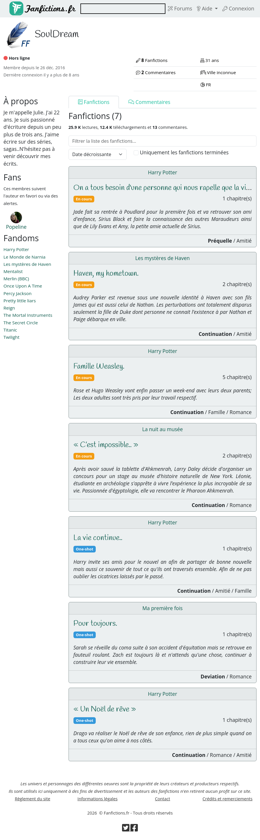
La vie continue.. (97, 538)
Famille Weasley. (98, 366)
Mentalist (13, 271)
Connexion (238, 8)
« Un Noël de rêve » (104, 709)
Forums (180, 8)
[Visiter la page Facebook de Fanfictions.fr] (134, 829)
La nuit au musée (162, 429)
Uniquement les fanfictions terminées (184, 152)
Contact (162, 798)
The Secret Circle (20, 322)
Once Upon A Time (22, 286)
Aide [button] (205, 8)
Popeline (16, 226)
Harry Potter (16, 249)
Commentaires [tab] (149, 101)
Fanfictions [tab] (94, 101)
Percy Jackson (17, 293)
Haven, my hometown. (106, 274)
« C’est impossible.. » (105, 445)
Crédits (227, 798)
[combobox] (122, 8)
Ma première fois (162, 608)
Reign (9, 308)
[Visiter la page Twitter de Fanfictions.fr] (126, 829)
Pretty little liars (19, 300)
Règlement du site (32, 798)
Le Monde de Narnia (24, 257)
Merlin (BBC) (16, 278)
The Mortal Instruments (27, 315)
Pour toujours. (95, 624)
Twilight (11, 337)
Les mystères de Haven (27, 264)
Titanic (10, 330)
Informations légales (98, 798)
